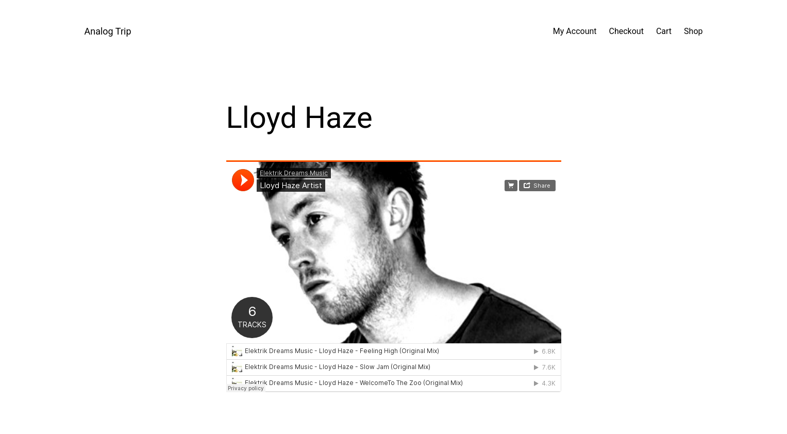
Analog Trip (108, 31)
